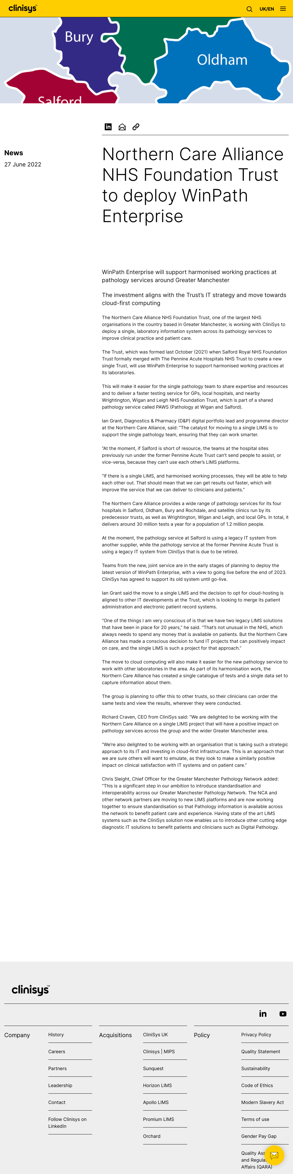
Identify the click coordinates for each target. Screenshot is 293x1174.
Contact (57, 1102)
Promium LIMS (158, 1119)
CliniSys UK (155, 1034)
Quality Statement (260, 1051)
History (56, 1034)
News (13, 153)
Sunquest (153, 1068)
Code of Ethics (257, 1085)
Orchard (152, 1136)
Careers (56, 1051)
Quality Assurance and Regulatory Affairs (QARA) (260, 1160)
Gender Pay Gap (258, 1136)
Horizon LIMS (157, 1085)
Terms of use (255, 1119)
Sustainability (255, 1068)
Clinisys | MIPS (159, 1051)
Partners (57, 1068)
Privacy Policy (256, 1034)
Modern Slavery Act (262, 1102)
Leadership (60, 1085)
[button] (251, 8)
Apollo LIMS (156, 1102)
